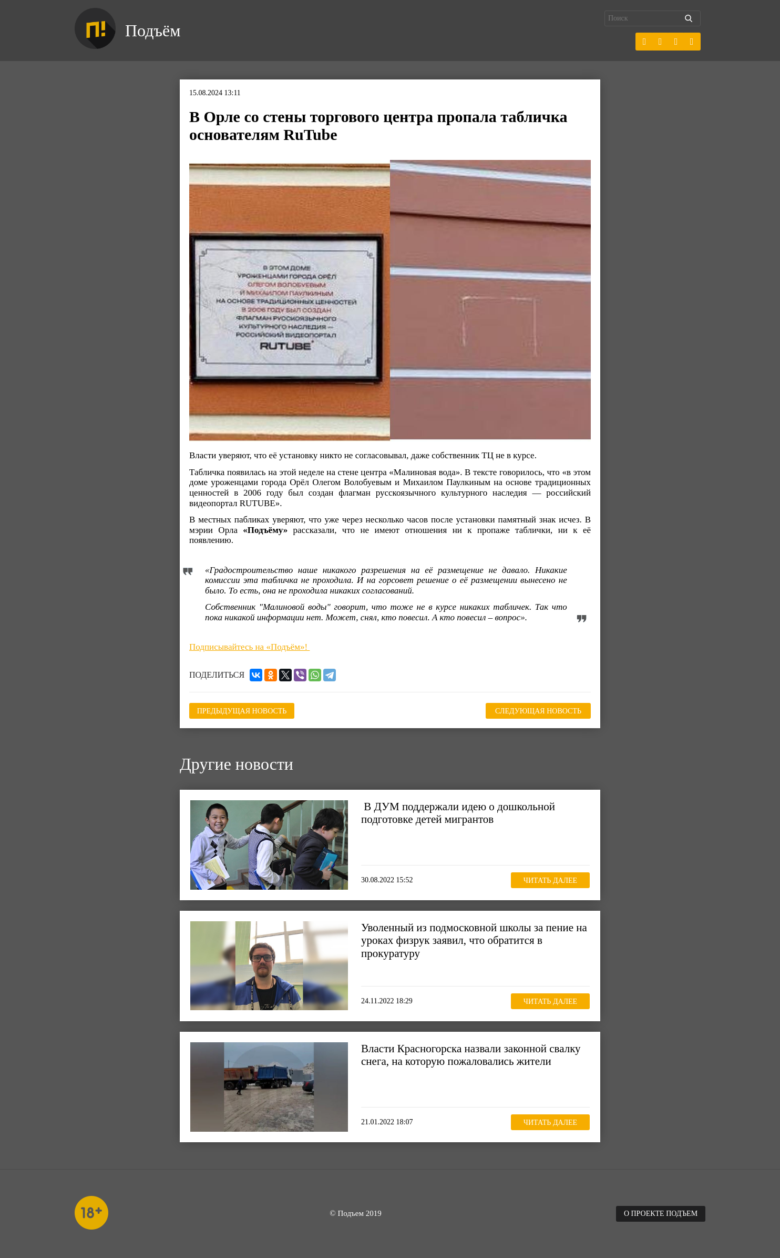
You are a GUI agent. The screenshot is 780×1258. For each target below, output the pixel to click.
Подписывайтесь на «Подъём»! (249, 647)
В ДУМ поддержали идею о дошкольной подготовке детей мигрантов (458, 813)
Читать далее (550, 880)
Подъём (152, 30)
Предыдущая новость (242, 711)
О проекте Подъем (660, 1213)
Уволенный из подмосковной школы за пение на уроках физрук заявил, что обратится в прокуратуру (474, 940)
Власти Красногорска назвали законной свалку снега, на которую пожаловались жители (471, 1055)
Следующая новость (538, 711)
